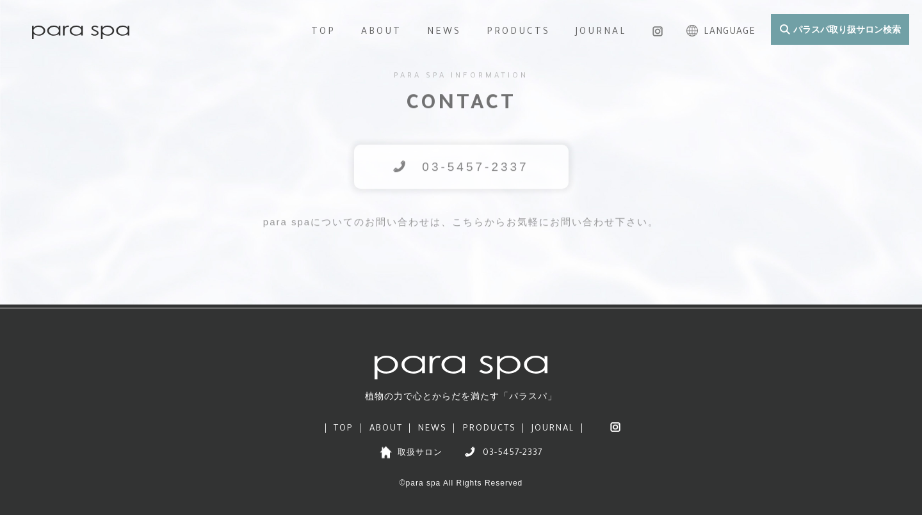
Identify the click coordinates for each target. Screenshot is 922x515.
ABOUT (381, 33)
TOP (323, 33)
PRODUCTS (518, 33)
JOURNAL (601, 33)
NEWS (444, 33)
